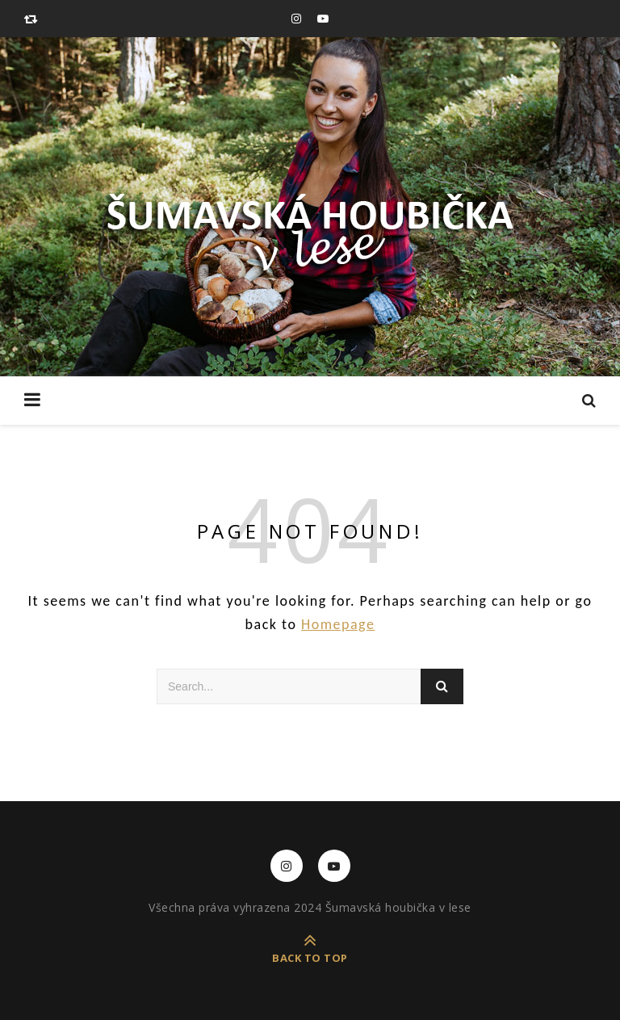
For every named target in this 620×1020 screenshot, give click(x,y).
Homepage (338, 624)
